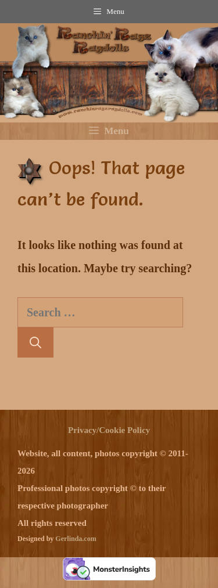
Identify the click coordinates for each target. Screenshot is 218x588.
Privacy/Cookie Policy (109, 430)
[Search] (35, 342)
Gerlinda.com (75, 539)
